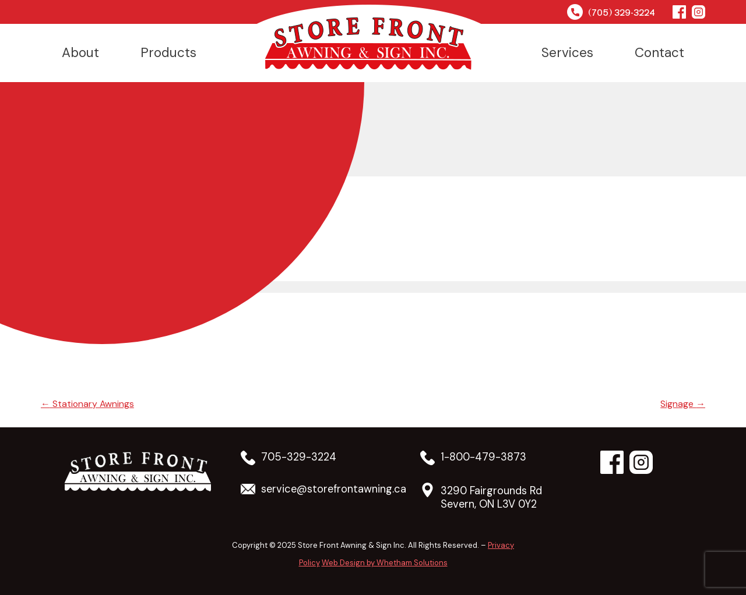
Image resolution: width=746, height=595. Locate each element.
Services (567, 52)
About (80, 52)
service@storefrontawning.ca (333, 489)
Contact (659, 52)
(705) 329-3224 (611, 12)
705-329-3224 (298, 457)
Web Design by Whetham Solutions (385, 563)
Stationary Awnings (88, 404)
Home (369, 38)
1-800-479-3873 (483, 457)
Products (168, 52)
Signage (682, 404)
